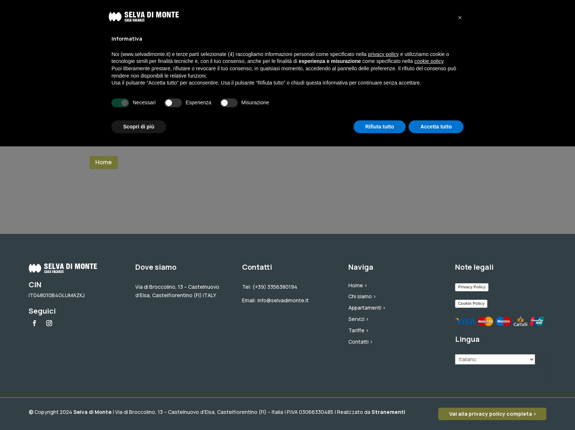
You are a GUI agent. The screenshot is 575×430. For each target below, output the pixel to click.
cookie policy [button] (428, 61)
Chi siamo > (362, 296)
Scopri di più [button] (138, 127)
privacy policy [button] (383, 54)
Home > (357, 285)
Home (103, 162)
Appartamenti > (367, 307)
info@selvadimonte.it (283, 300)
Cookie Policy (471, 303)
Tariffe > (358, 330)
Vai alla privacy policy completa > (492, 413)
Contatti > (360, 341)
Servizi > (358, 318)
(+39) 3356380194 (275, 286)
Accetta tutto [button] (436, 127)
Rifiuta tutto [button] (379, 127)
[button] (460, 17)
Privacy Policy (472, 287)
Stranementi (388, 411)
